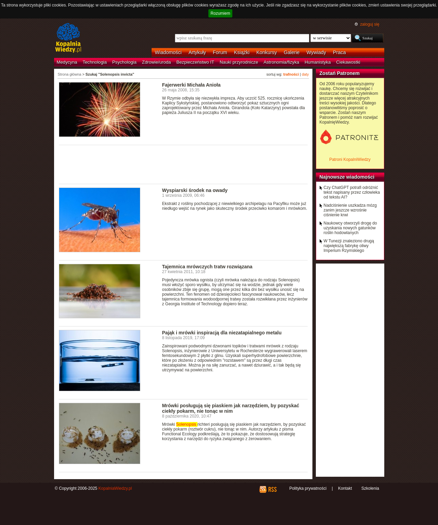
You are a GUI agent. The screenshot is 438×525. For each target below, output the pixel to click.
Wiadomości (168, 52)
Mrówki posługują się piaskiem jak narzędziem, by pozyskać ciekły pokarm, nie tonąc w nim (230, 408)
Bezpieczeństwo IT (195, 62)
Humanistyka (318, 62)
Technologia (95, 62)
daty (305, 74)
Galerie (291, 52)
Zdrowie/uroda (156, 62)
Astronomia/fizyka (281, 62)
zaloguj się (369, 24)
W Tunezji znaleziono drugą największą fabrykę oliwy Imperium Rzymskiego (349, 246)
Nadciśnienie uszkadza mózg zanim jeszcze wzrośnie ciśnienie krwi (350, 210)
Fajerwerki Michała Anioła (191, 85)
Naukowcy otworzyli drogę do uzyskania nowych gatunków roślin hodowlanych (350, 228)
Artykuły (197, 52)
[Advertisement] (183, 164)
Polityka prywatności (307, 488)
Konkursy (266, 52)
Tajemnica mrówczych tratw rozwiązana (207, 266)
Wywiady (316, 52)
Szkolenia (370, 488)
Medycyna (67, 62)
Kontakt (345, 488)
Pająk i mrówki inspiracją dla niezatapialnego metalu (222, 332)
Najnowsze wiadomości (347, 177)
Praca (339, 52)
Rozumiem (220, 13)
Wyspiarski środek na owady (195, 190)
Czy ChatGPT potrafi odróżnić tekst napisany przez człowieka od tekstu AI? (352, 192)
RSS (272, 489)
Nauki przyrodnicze (239, 62)
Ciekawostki (348, 62)
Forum (220, 52)
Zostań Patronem (340, 73)
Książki (242, 52)
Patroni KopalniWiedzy (350, 159)
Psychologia (124, 62)
